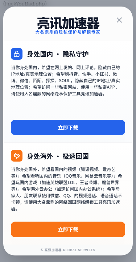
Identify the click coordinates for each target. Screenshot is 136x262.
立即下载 (68, 127)
